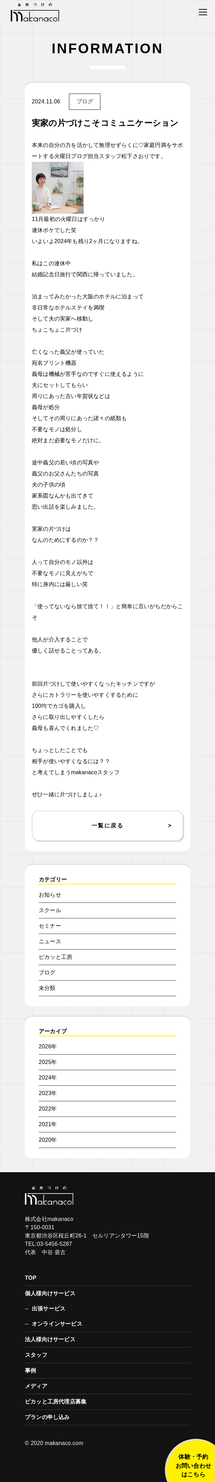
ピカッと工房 (55, 957)
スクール (50, 910)
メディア (36, 1386)
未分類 (47, 988)
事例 (30, 1370)
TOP (30, 1278)
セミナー (50, 926)
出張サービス (48, 1309)
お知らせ (50, 895)
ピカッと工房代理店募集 (55, 1402)
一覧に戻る (107, 825)
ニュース (50, 941)
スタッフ (36, 1355)
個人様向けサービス (50, 1293)
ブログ (84, 101)
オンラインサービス (57, 1324)
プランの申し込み (47, 1417)
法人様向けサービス (50, 1339)
